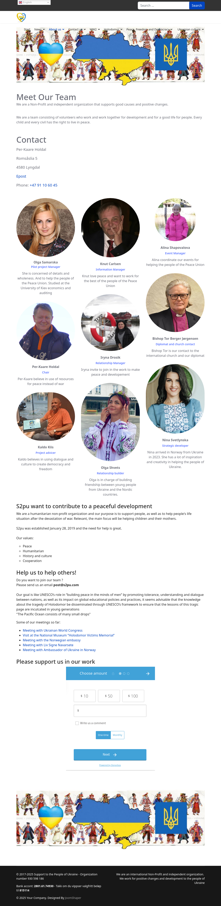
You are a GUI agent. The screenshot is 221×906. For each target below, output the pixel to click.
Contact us (75, 29)
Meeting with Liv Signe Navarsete (48, 645)
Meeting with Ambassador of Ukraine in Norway (59, 650)
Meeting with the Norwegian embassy (52, 640)
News (38, 29)
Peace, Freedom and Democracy (147, 29)
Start (27, 29)
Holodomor (111, 29)
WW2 (93, 29)
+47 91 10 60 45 (44, 185)
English (25, 2)
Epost (21, 176)
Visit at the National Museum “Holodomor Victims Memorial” (69, 635)
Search (197, 5)
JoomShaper (73, 898)
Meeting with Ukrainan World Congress (53, 630)
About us (55, 29)
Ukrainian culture (188, 29)
